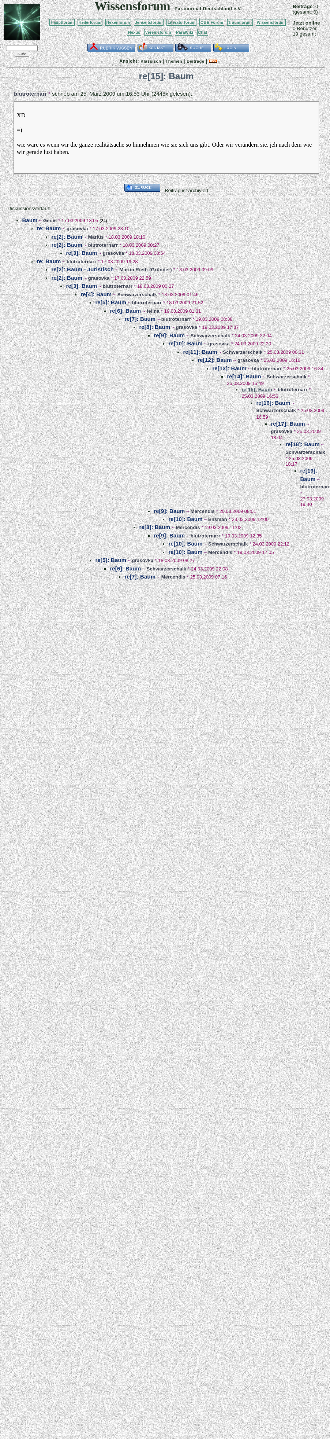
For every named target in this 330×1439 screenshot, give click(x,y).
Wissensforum (271, 22)
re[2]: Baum (66, 237)
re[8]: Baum (154, 327)
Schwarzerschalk (137, 294)
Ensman (217, 519)
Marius (96, 237)
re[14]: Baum (244, 376)
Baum (29, 220)
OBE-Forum (211, 22)
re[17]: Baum (288, 424)
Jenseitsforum (149, 22)
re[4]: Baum (96, 294)
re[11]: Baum (200, 352)
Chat (202, 32)
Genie (50, 220)
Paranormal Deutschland (203, 8)
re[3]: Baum (81, 253)
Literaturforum (181, 22)
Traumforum (240, 22)
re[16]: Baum (273, 403)
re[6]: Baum (125, 311)
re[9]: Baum (169, 335)
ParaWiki (184, 32)
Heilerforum (90, 22)
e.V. (237, 8)
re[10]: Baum (185, 343)
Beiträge (195, 61)
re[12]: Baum (215, 360)
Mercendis (203, 511)
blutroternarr (30, 94)
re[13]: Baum (229, 368)
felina (153, 311)
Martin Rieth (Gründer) (146, 269)
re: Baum (49, 228)
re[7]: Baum (139, 319)
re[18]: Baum (302, 444)
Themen (174, 61)
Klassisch (150, 61)
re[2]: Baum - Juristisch (82, 269)
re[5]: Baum (110, 302)
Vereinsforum (158, 32)
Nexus (134, 32)
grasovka (77, 228)
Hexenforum (118, 22)
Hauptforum (62, 22)
